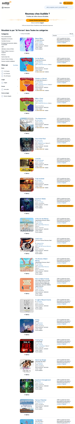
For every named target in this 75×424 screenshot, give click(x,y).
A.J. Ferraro (41, 202)
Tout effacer (15, 65)
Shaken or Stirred (41, 79)
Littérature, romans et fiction (7, 49)
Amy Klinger (39, 301)
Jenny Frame (39, 140)
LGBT (2, 46)
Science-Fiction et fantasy (7, 59)
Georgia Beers (40, 61)
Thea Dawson (40, 363)
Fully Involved (39, 179)
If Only (37, 320)
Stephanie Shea (40, 243)
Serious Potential (40, 400)
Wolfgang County (41, 143)
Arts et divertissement (6, 36)
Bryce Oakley (39, 41)
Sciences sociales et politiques (8, 61)
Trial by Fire (39, 340)
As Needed (38, 420)
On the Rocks (39, 58)
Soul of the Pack (40, 139)
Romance (3, 54)
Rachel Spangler (40, 160)
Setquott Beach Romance (43, 224)
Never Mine (39, 38)
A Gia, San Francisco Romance (44, 246)
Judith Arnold (39, 323)
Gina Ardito (39, 222)
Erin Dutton (39, 180)
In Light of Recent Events (43, 300)
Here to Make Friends (42, 279)
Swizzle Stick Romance (43, 64)
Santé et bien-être (5, 57)
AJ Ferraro (41, 43)
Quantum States (40, 199)
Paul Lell (39, 200)
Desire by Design (40, 360)
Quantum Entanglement (43, 380)
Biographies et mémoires (6, 39)
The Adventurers (40, 119)
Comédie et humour (5, 41)
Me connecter (68, 3)
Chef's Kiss (38, 239)
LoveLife (38, 159)
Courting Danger (41, 346)
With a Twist (39, 99)
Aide (60, 3)
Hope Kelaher (40, 287)
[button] (37, 20)
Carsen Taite (39, 343)
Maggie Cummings (41, 401)
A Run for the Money (41, 219)
